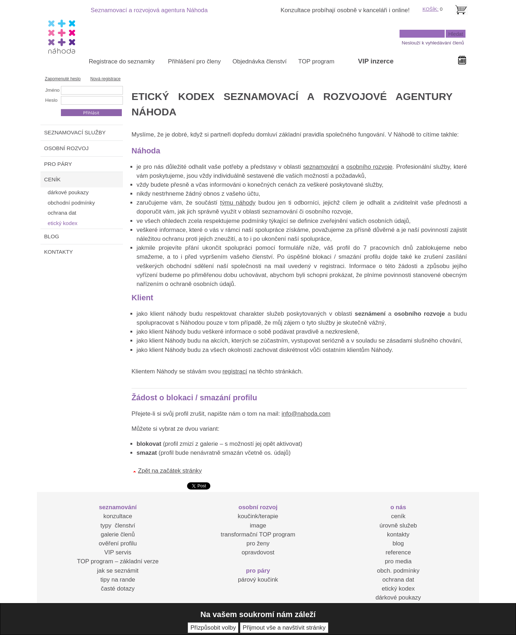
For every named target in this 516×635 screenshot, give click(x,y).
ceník (398, 516)
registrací (235, 371)
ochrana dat (398, 579)
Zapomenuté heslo (63, 78)
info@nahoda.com (306, 413)
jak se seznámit (118, 570)
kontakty (398, 534)
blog (398, 543)
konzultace (118, 516)
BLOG (51, 236)
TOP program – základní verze (118, 561)
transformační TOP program (258, 534)
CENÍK (52, 179)
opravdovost (258, 552)
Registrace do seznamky (122, 61)
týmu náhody (237, 202)
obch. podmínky (398, 570)
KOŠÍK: (430, 9)
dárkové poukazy (398, 597)
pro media (398, 561)
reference (398, 552)
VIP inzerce (375, 61)
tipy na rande (117, 579)
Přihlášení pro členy (194, 61)
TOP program (316, 61)
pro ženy (258, 543)
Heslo (51, 100)
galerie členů (118, 534)
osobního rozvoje (369, 166)
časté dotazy (118, 588)
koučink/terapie (258, 516)
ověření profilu (118, 543)
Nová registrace (105, 78)
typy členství (117, 525)
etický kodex (398, 588)
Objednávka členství (260, 61)
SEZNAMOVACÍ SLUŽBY (75, 132)
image (258, 525)
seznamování (321, 166)
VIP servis (117, 552)
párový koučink (258, 579)
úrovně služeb (398, 525)
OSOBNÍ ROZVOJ (66, 148)
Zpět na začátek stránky (170, 470)
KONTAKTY (58, 252)
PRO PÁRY (58, 164)
